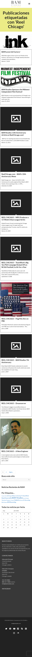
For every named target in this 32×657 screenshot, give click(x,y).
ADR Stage (9, 495)
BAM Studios (17, 498)
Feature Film (4, 495)
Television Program (6, 500)
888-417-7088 (6, 582)
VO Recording (26, 500)
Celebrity (17, 500)
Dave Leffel (8, 498)
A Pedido (4, 570)
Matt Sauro (4, 502)
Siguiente (12, 472)
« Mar (3, 510)
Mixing (21, 500)
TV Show (23, 495)
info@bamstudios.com (8, 583)
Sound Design (26, 498)
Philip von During (16, 495)
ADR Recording (11, 502)
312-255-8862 (6, 580)
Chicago (12, 500)
